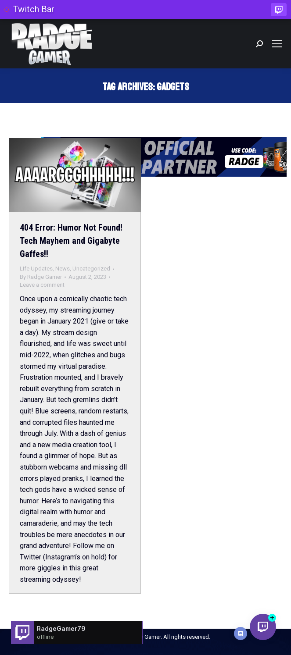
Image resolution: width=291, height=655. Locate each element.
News (62, 268)
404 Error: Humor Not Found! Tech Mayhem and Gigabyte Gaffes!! (71, 240)
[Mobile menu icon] (277, 44)
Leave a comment (42, 284)
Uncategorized (91, 268)
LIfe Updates (36, 268)
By (41, 277)
